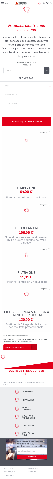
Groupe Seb (32, 472)
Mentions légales (9, 472)
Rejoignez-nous (9, 475)
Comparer (43, 132)
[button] (43, 3)
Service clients (33, 468)
